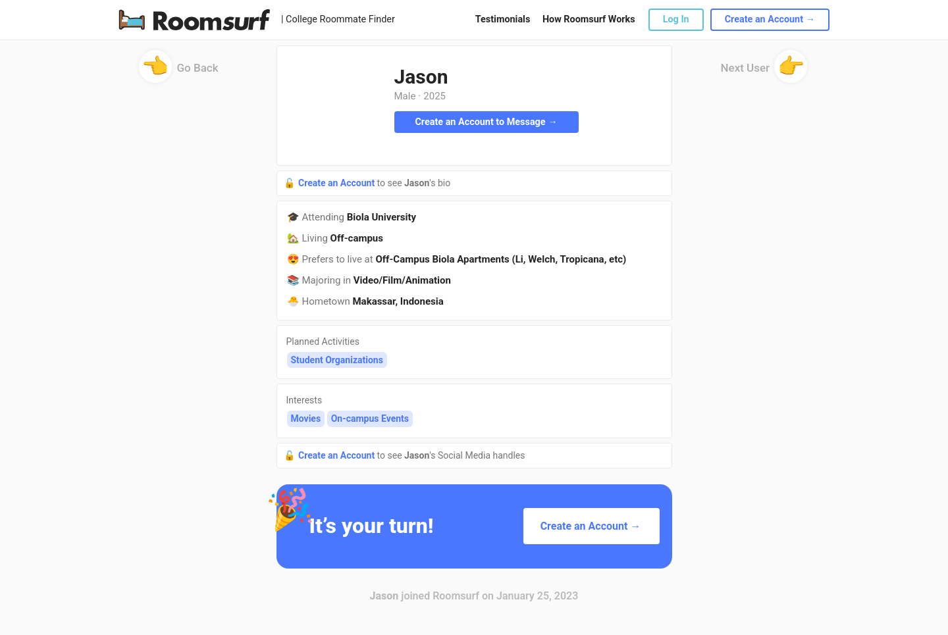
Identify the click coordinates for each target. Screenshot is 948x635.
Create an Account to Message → (486, 122)
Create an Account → (770, 19)
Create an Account (337, 183)
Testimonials (502, 19)
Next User (764, 72)
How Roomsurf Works (588, 19)
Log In (676, 19)
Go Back (179, 72)
